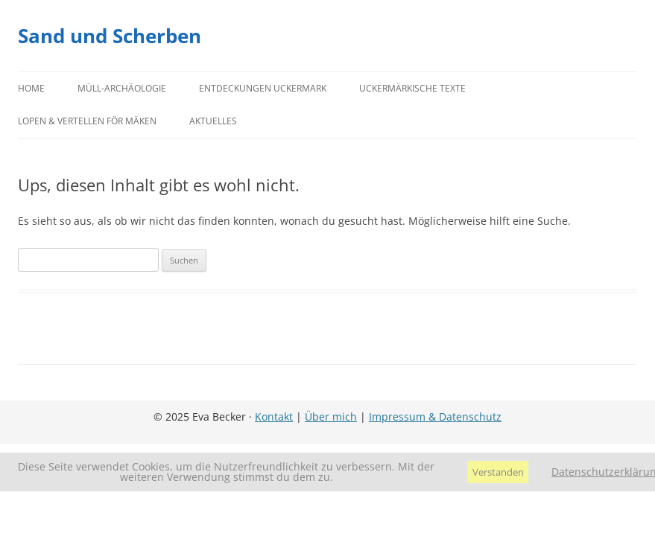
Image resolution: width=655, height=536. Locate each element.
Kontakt (274, 416)
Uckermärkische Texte (412, 88)
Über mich (331, 416)
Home (31, 88)
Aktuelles (213, 121)
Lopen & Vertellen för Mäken (87, 121)
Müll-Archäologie (121, 88)
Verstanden (498, 472)
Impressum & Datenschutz (435, 416)
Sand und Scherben (109, 35)
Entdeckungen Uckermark (262, 88)
